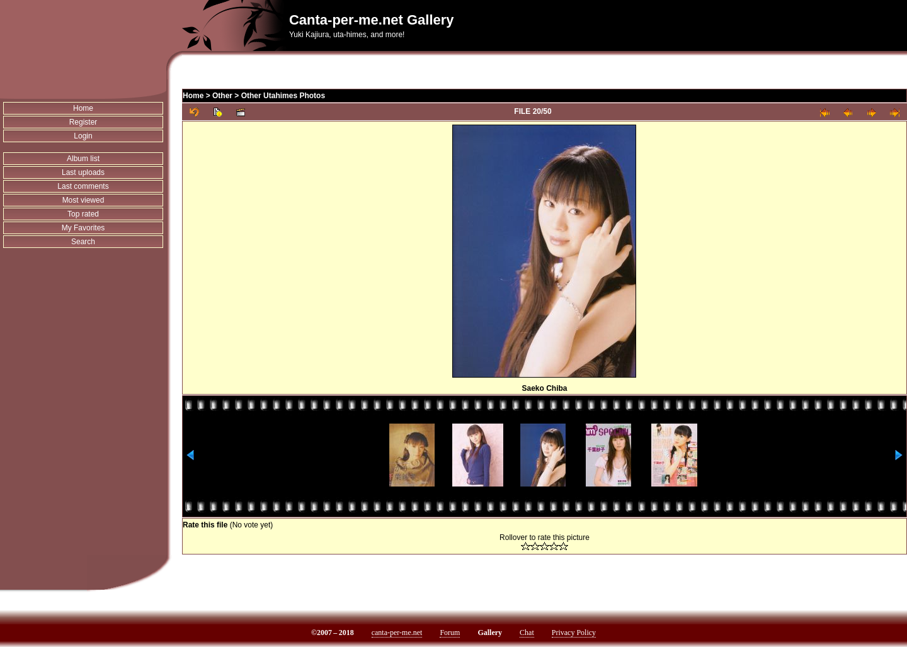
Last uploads (83, 172)
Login (83, 136)
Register (83, 122)
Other (222, 95)
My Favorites (83, 227)
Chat (527, 632)
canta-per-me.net (397, 632)
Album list (83, 158)
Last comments (82, 186)
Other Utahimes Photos (283, 95)
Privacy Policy (574, 632)
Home (83, 108)
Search (83, 241)
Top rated (83, 214)
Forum (450, 632)
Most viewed (83, 200)
